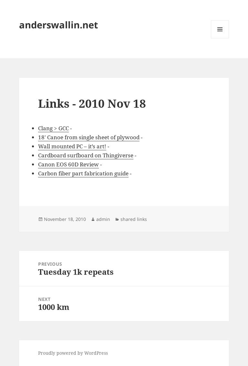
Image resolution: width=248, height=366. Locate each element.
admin (103, 219)
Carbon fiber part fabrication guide (83, 173)
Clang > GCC (53, 128)
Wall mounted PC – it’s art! (72, 146)
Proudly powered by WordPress (73, 353)
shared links (133, 219)
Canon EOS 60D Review (68, 164)
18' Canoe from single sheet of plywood (89, 137)
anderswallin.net (58, 24)
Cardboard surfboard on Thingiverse (85, 155)
